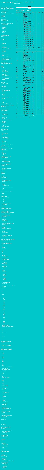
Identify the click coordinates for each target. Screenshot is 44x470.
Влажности (4, 39)
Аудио (3, 174)
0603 (4, 298)
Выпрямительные (5, 68)
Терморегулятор (5, 232)
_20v (3, 358)
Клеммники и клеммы (5, 107)
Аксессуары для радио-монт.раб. (7, 8)
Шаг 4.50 (4, 278)
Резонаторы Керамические (7, 348)
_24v (3, 360)
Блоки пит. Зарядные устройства (7, 13)
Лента (3, 391)
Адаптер (3, 207)
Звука (3, 44)
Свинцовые (5, 466)
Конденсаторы (4, 111)
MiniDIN (4, 258)
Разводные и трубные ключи (7, 97)
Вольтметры (4, 216)
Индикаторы (3, 86)
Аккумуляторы (4, 463)
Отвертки (3, 94)
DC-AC (3, 193)
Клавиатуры (3, 106)
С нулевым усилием (6, 282)
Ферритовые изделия (5, 451)
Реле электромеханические (6, 349)
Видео (3, 176)
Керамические (4, 117)
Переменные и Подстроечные (7, 326)
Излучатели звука (4, 83)
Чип (3, 125)
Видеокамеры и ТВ (4, 20)
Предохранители (4, 177)
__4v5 (3, 352)
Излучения (4, 46)
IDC (2, 251)
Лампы (2, 130)
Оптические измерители (6, 228)
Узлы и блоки (3, 443)
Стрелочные (4, 458)
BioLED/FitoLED (6, 392)
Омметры (3, 227)
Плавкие (3, 184)
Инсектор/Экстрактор (6, 90)
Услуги (2, 450)
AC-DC (3, 192)
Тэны (2, 440)
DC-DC (3, 195)
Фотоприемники (4, 455)
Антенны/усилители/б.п (5, 9)
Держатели (4, 181)
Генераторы (4, 217)
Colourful (4, 393)
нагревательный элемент (7, 168)
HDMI (4, 200)
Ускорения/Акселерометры (7, 58)
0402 (4, 297)
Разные (3, 442)
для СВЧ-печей (5, 444)
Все (1, 5)
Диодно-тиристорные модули (6, 63)
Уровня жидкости (5, 56)
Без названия (3, 12)
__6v (3, 354)
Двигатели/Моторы (4, 62)
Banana (3, 247)
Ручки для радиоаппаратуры (7, 148)
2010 (4, 303)
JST (2, 252)
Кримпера (4, 91)
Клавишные (4, 28)
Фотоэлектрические (5, 59)
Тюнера (3, 448)
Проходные (4, 121)
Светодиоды (3, 370)
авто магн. (4, 255)
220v (3, 365)
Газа (2, 40)
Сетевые (3, 32)
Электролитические (5, 126)
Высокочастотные (5, 259)
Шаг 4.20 (4, 276)
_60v (3, 362)
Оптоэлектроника (4, 157)
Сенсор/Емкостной (5, 54)
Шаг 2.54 (4, 274)
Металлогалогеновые (6, 138)
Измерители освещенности (7, 221)
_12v (3, 357)
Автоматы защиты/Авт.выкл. (6, 7)
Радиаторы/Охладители (5, 211)
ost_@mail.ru (15, 0)
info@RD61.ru (17, 1)
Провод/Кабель (4, 196)
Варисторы (3, 16)
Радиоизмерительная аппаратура (7, 212)
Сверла (3, 98)
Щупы (3, 102)
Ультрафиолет (5, 401)
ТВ (2, 21)
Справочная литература (5, 411)
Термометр (4, 231)
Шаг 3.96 (4, 275)
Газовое (3, 165)
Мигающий (4, 404)
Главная (27, 1)
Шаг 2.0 (4, 271)
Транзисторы (3, 428)
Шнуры (3, 199)
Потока (3, 52)
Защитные (4, 74)
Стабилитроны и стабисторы (7, 76)
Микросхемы (3, 149)
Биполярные (4, 432)
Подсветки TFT (5, 141)
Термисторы (3, 419)
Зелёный (4, 397)
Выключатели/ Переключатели (7, 23)
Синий (4, 400)
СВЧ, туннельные (5, 75)
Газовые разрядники (5, 35)
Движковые (4, 27)
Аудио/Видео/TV (5, 256)
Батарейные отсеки (4, 11)
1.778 (3, 246)
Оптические (4, 50)
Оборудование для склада (6, 156)
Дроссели (3, 82)
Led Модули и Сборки (6, 377)
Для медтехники (5, 133)
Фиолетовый (5, 403)
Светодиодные (4, 142)
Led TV (3, 376)
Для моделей (4, 262)
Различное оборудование (6, 240)
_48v (3, 361)
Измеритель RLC (5, 224)
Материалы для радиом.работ (7, 144)
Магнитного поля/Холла (6, 48)
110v (3, 364)
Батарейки (4, 467)
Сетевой (3, 439)
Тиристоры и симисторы (5, 427)
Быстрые (3, 67)
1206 (4, 301)
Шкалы (3, 409)
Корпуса (2, 127)
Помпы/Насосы (5, 446)
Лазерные (4, 389)
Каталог (32, 1)
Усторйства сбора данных (7, 235)
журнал (3, 412)
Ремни (3, 447)
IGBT (3, 154)
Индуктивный (4, 47)
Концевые (4, 31)
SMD (3, 113)
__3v (3, 350)
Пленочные (4, 118)
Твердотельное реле (5, 417)
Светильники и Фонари (5, 369)
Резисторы (3, 287)
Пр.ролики (3, 173)
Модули (2, 152)
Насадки (3, 169)
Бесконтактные (5, 24)
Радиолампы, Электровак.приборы (8, 239)
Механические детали (5, 146)
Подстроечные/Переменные (7, 119)
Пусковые (3, 122)
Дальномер (4, 219)
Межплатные (4, 263)
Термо (3, 55)
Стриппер (3, 99)
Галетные (3, 25)
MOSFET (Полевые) (6, 431)
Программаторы (4, 205)
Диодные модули (5, 71)
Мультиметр (4, 225)
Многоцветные (4, 405)
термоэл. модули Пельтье (6, 425)
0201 (4, 311)
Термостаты (3, 424)
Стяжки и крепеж (4, 416)
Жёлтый (4, 396)
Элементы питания (4, 462)
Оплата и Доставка (29, 2)
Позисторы (3, 172)
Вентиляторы (3, 17)
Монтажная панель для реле (7, 366)
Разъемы (2, 244)
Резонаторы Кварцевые (6, 345)
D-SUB (3, 250)
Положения (4, 51)
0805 (4, 299)
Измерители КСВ (5, 220)
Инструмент (3, 87)
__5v (3, 353)
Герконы (2, 36)
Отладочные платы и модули (6, 162)
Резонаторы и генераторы (6, 341)
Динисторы (4, 70)
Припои (3, 145)
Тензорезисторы (5, 340)
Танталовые (4, 123)
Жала (3, 166)
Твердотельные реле (6, 161)
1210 (4, 318)
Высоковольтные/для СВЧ (7, 180)
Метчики (3, 93)
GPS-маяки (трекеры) (6, 242)
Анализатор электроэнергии (7, 213)
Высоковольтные (5, 114)
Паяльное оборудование (6, 164)
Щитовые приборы (4, 456)
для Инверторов (5, 436)
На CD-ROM (4, 413)
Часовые (4, 468)
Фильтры (2, 452)
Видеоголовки (3, 19)
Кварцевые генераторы (6, 344)
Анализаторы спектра (6, 215)
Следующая (31, 115)
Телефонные (4, 283)
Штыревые (4, 286)
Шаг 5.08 (4, 279)
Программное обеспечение (6, 208)
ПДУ (2, 170)
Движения (4, 43)
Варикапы (3, 15)
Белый (4, 395)
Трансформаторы (4, 435)
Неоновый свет (5, 407)
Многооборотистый (5, 325)
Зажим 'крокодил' (5, 109)
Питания (3, 270)
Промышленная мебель (5, 209)
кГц (3, 346)
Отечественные (5, 64)
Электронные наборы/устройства (7, 460)
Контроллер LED (5, 388)
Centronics (4, 248)
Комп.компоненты (4, 110)
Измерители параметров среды (8, 223)
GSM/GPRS (4, 153)
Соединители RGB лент (6, 408)
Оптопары (4, 160)
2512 (4, 305)
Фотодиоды (4, 79)
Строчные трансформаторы (6, 415)
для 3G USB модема (7, 203)
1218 (4, 302)
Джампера (4, 260)
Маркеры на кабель (5, 197)
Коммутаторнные (5, 137)
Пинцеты (3, 95)
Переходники (4, 266)
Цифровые (4, 459)
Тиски (3, 101)
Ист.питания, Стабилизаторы (6, 103)
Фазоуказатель (4, 236)
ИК (2, 134)
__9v (3, 356)
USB (3, 201)
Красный (4, 399)
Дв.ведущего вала (4, 60)
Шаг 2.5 (4, 272)
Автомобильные (6, 185)
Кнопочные (4, 29)
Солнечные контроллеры (7, 243)
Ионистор (3, 115)
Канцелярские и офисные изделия (7, 105)
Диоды (2, 66)
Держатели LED (5, 385)
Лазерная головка (4, 129)
